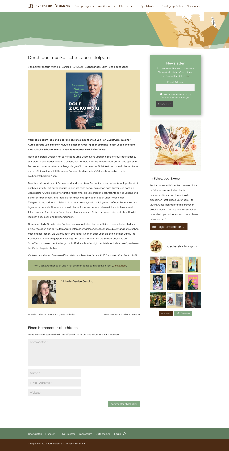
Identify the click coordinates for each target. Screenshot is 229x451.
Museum (50, 433)
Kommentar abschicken (124, 403)
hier (187, 76)
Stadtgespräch (171, 6)
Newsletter (68, 433)
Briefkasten (35, 433)
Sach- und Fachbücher (115, 66)
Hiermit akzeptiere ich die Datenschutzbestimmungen (175, 96)
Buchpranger (83, 6)
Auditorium (105, 6)
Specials (192, 6)
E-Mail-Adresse (175, 82)
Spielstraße (148, 6)
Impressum (85, 433)
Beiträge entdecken (166, 227)
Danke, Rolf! (119, 265)
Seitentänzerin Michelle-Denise (51, 66)
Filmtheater (126, 6)
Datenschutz (103, 433)
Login (117, 433)
